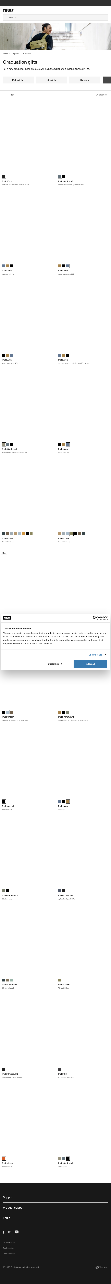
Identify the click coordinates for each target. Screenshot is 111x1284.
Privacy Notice (9, 1242)
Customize (55, 664)
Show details (95, 654)
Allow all (90, 664)
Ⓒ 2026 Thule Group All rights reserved (21, 1267)
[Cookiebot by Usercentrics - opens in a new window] (95, 618)
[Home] (20, 10)
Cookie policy (8, 1248)
